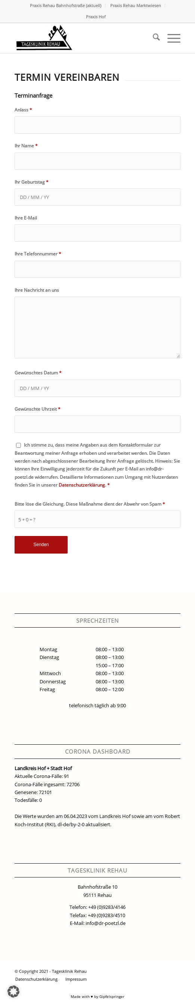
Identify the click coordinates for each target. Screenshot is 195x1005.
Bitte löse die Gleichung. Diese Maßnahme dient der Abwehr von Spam (90, 504)
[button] (13, 991)
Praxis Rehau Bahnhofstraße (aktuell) (65, 5)
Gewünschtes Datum (38, 373)
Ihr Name (26, 146)
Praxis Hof (96, 16)
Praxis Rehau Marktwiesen (135, 5)
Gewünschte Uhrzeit (38, 409)
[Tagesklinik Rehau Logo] (81, 38)
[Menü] (170, 38)
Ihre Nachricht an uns (37, 290)
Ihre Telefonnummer (38, 254)
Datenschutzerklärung (82, 485)
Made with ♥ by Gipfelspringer (97, 996)
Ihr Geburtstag (32, 182)
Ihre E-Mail (26, 218)
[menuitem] (65, 5)
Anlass (23, 110)
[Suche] (152, 38)
